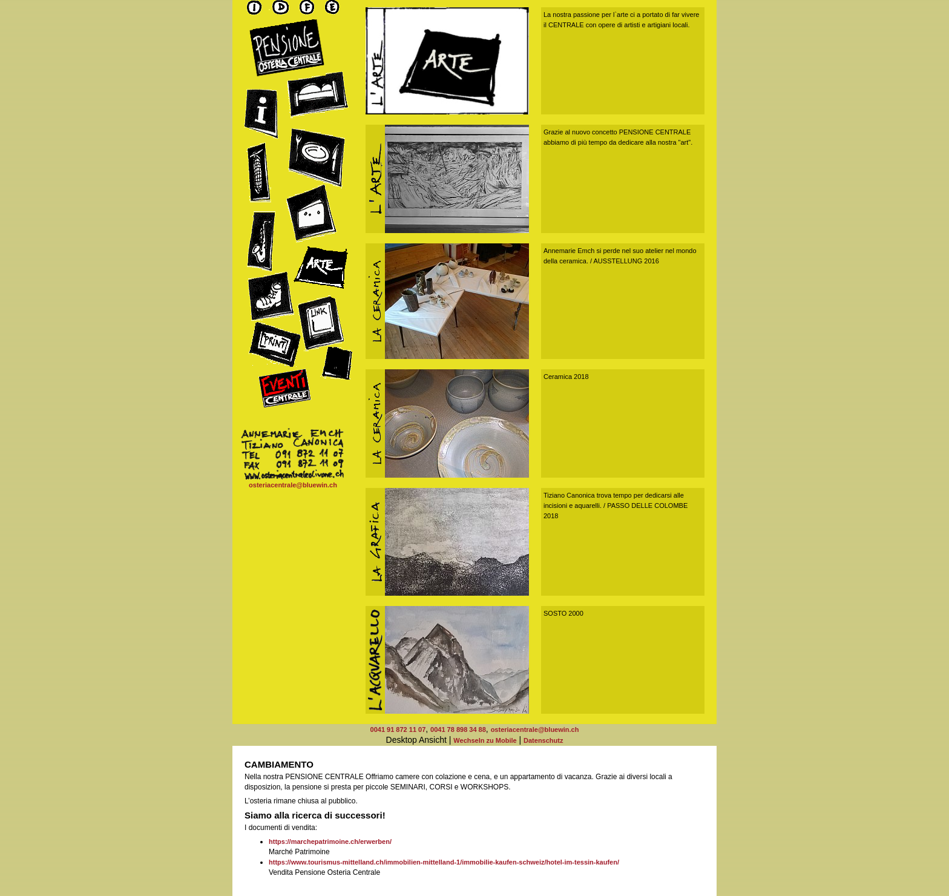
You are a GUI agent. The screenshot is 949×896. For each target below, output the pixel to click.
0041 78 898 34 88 (458, 729)
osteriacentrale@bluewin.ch (293, 485)
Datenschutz (543, 740)
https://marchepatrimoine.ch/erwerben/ (330, 841)
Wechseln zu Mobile (484, 740)
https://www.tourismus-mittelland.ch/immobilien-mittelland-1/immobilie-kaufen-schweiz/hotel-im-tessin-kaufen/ (444, 862)
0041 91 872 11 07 (398, 729)
